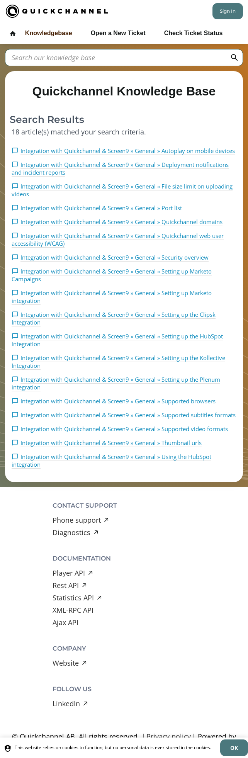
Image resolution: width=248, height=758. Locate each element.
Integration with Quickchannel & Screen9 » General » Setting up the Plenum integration (116, 383)
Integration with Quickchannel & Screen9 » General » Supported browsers (118, 401)
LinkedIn (66, 703)
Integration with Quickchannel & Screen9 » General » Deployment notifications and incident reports (120, 168)
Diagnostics (71, 532)
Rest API (66, 585)
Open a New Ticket (118, 33)
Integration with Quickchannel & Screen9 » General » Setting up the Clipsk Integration (114, 318)
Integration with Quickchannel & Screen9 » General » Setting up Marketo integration (112, 296)
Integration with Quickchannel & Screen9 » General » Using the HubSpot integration (111, 460)
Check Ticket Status (193, 33)
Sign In (228, 11)
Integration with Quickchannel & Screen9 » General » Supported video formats (124, 429)
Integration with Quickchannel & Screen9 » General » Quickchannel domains (121, 222)
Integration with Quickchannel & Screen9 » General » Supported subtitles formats (128, 415)
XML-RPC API (73, 610)
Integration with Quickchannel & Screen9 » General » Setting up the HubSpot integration (117, 340)
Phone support (77, 520)
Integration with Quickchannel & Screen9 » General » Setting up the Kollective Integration (118, 361)
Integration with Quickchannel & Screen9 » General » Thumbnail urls (111, 443)
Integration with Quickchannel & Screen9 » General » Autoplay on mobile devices (127, 151)
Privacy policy (168, 736)
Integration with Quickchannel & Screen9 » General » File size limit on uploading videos (122, 190)
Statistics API (73, 597)
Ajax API (65, 622)
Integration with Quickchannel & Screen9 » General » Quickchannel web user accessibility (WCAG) (118, 239)
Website (66, 663)
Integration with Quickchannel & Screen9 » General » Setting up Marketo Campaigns (112, 275)
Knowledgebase (48, 33)
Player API (69, 573)
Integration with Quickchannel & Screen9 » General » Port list (101, 208)
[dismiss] (234, 748)
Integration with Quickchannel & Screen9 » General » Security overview (114, 257)
